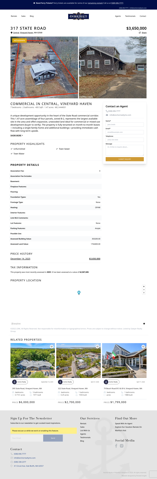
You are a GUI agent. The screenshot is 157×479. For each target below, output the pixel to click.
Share (143, 32)
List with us (85, 430)
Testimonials (130, 16)
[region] (78, 305)
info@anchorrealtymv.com (138, 8)
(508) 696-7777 (117, 3)
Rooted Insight (141, 476)
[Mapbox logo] (16, 323)
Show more (16, 135)
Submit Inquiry (125, 159)
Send (53, 438)
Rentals (14, 16)
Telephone (109, 136)
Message (109, 144)
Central (16, 32)
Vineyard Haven (26, 32)
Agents (118, 16)
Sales (23, 16)
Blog (32, 16)
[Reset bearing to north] (143, 292)
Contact (143, 16)
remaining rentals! (95, 3)
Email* (108, 129)
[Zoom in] (143, 286)
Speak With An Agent (123, 423)
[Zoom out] (143, 289)
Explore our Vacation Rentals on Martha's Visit (128, 429)
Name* (108, 121)
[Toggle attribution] (144, 323)
